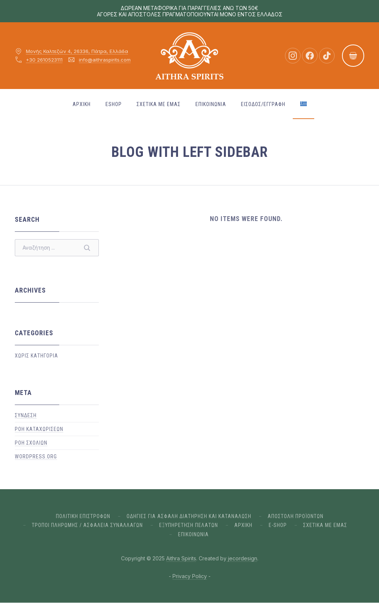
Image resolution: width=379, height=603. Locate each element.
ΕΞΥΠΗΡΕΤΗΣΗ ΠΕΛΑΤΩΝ (188, 525)
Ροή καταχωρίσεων (39, 429)
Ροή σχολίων (31, 443)
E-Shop (278, 525)
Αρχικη (82, 104)
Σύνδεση (26, 415)
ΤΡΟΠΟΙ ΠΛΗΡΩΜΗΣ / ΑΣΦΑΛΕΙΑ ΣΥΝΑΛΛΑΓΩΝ (87, 525)
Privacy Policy (189, 576)
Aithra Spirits (181, 558)
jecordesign (242, 558)
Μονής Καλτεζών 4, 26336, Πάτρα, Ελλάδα (77, 51)
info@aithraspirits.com (105, 60)
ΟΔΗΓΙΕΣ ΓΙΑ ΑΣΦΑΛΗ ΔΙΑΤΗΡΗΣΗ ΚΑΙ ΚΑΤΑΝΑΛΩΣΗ (189, 516)
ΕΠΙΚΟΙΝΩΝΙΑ (210, 104)
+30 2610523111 (44, 60)
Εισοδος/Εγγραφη (263, 104)
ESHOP (113, 104)
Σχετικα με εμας (159, 104)
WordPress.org (36, 456)
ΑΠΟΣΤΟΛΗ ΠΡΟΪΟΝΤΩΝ (295, 516)
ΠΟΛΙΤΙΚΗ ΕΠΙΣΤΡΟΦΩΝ (83, 516)
